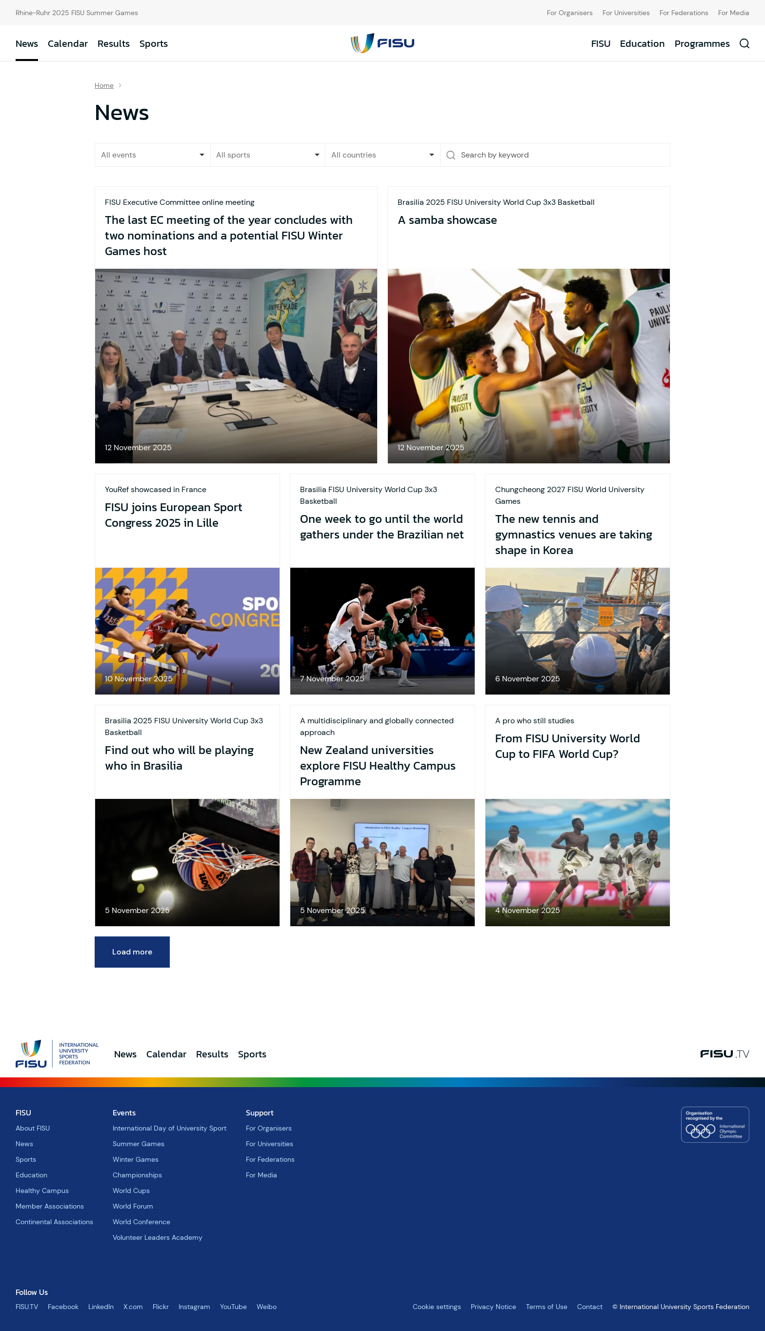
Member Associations (50, 1206)
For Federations (684, 12)
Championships (137, 1175)
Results (114, 43)
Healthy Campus (42, 1190)
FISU (600, 43)
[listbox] (152, 154)
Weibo (267, 1306)
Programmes (702, 43)
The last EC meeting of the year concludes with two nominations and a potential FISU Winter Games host (229, 235)
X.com (133, 1306)
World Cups (131, 1190)
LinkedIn (101, 1306)
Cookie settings (437, 1306)
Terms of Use (546, 1306)
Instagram (194, 1306)
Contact (590, 1306)
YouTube (233, 1306)
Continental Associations (54, 1221)
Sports (154, 43)
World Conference (141, 1221)
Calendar (68, 43)
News (27, 43)
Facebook (63, 1306)
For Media (733, 12)
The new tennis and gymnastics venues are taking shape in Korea (573, 534)
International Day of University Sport (169, 1128)
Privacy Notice (493, 1306)
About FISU (33, 1128)
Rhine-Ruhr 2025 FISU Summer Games (77, 12)
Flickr (161, 1306)
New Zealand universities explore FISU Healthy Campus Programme (378, 765)
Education (642, 43)
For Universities (626, 12)
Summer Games (138, 1143)
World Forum (133, 1206)
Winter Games (136, 1159)
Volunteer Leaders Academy (157, 1237)
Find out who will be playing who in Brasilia (179, 758)
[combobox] (268, 154)
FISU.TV (27, 1306)
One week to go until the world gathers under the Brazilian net (382, 526)
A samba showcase (447, 220)
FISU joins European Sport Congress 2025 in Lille (173, 515)
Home (104, 85)
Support (260, 1112)
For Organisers (570, 12)
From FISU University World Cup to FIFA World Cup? (567, 746)
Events (124, 1112)
